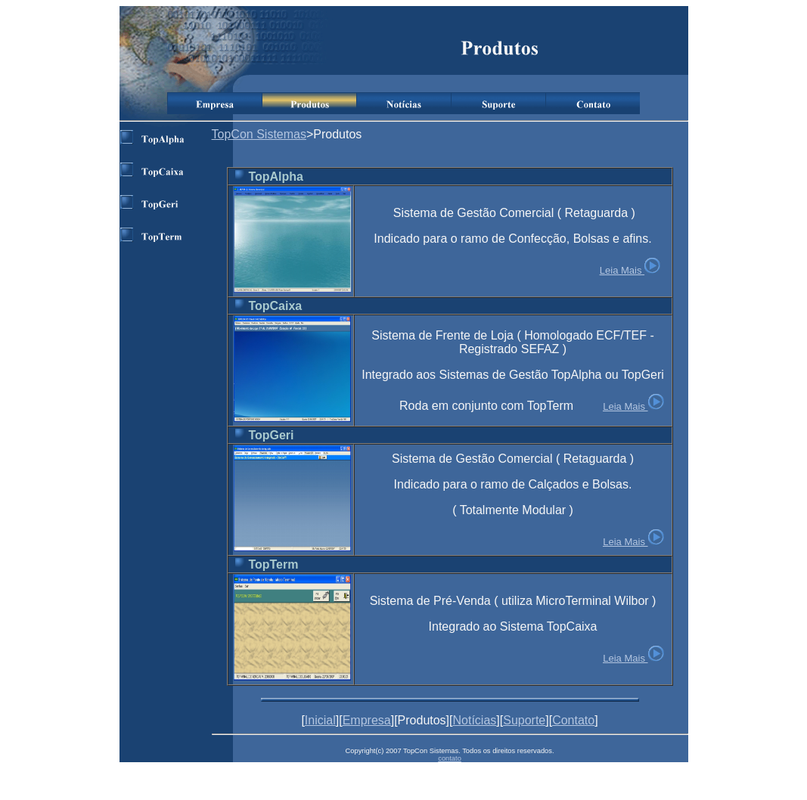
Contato (573, 720)
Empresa (367, 720)
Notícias (475, 720)
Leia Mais (621, 270)
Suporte (524, 720)
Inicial (320, 720)
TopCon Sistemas (259, 134)
